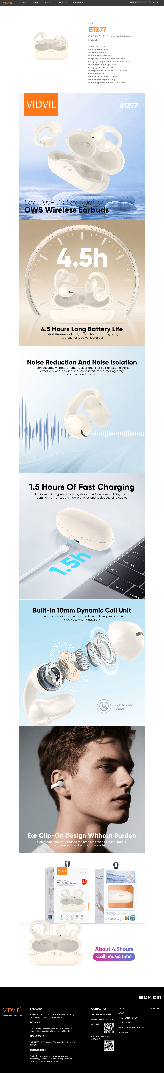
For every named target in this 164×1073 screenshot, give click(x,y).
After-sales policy (128, 1018)
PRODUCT (24, 3)
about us (123, 1032)
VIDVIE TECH (155, 1008)
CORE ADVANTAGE (127, 1023)
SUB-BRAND (78, 3)
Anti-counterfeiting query (132, 1027)
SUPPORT (48, 3)
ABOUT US (63, 3)
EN (154, 3)
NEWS (36, 3)
